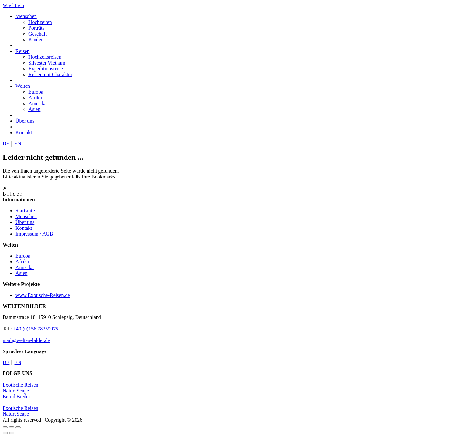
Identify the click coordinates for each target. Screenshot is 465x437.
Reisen (23, 51)
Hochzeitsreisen (44, 57)
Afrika (35, 97)
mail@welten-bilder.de (26, 340)
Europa (35, 92)
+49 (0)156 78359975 (35, 328)
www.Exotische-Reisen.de (43, 295)
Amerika (37, 103)
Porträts (36, 28)
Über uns (25, 121)
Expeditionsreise (45, 68)
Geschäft (37, 33)
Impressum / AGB (34, 234)
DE (6, 143)
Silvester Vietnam (46, 63)
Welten (23, 86)
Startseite (25, 210)
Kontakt (24, 132)
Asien (34, 109)
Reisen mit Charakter (50, 74)
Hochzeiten (40, 22)
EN (18, 143)
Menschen (26, 16)
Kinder (35, 39)
